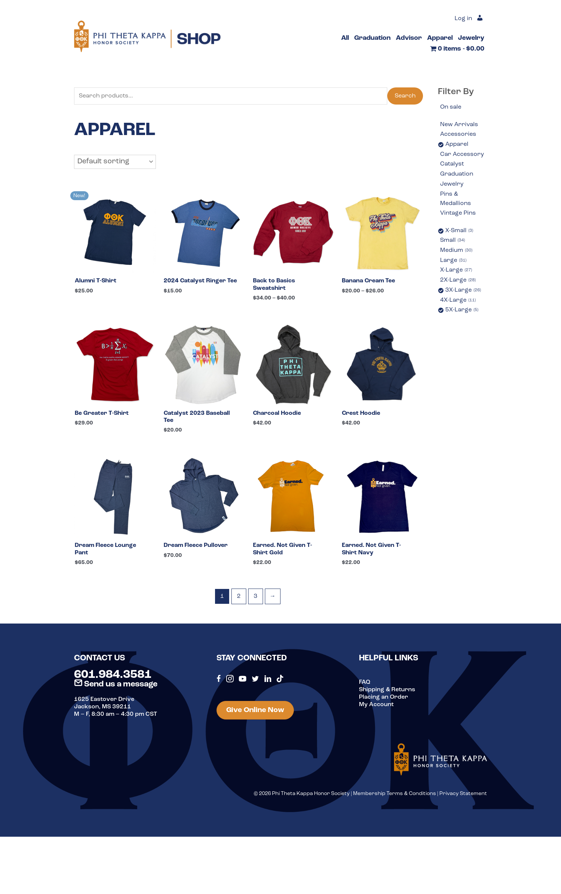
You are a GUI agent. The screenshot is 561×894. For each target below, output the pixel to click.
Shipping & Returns (387, 690)
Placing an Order (383, 697)
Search (405, 96)
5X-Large (461, 310)
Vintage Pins (458, 213)
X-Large (456, 270)
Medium (456, 251)
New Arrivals (459, 125)
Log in (463, 19)
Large (453, 261)
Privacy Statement (463, 794)
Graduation (456, 174)
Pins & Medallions (455, 199)
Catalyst (452, 164)
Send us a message (115, 684)
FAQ (364, 682)
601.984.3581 (112, 675)
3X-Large (463, 290)
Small (452, 241)
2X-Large (458, 280)
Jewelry (452, 184)
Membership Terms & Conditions (394, 794)
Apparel (456, 144)
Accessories (458, 134)
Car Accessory (462, 154)
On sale (450, 107)
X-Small (459, 231)
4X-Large (458, 300)
